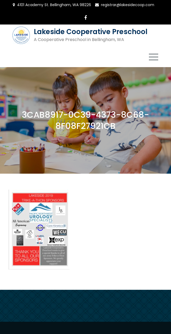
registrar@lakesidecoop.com (127, 4)
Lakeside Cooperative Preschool (91, 31)
